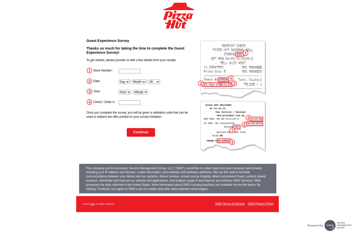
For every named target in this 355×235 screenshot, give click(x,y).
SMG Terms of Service (230, 203)
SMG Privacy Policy (261, 203)
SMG (92, 204)
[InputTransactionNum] (130, 103)
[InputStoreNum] (130, 71)
